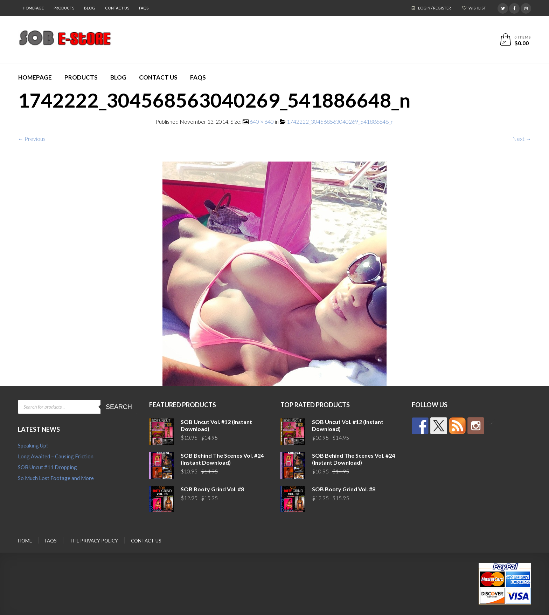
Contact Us (117, 8)
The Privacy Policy (94, 541)
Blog (89, 8)
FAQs (143, 8)
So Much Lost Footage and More (56, 478)
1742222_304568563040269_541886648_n (340, 121)
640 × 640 (262, 121)
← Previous (32, 138)
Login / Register (434, 8)
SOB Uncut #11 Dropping (47, 467)
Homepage (33, 8)
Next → (521, 138)
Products (64, 8)
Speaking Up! (33, 445)
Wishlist (477, 8)
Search (119, 406)
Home (25, 541)
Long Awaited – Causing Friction (55, 456)
